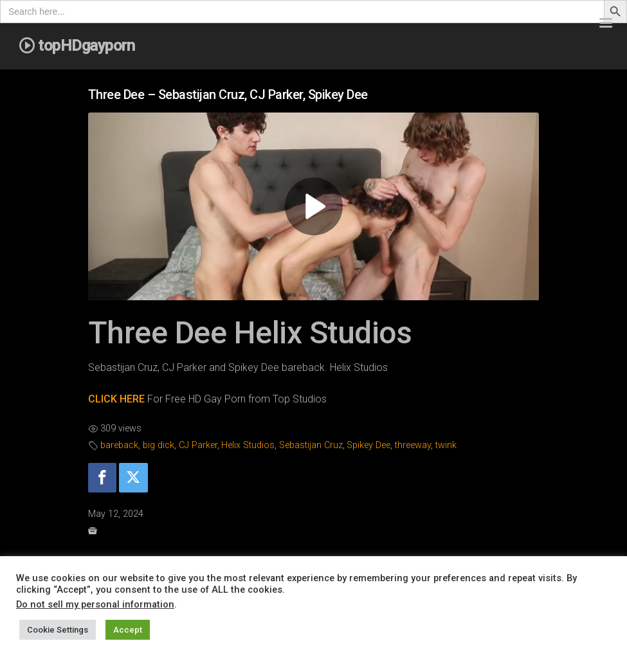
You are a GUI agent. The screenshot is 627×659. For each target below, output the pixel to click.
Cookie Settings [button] (57, 630)
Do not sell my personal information (95, 604)
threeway (413, 445)
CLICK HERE (116, 399)
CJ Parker (198, 445)
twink (446, 445)
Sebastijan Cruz (311, 445)
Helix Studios (248, 445)
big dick (158, 445)
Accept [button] (127, 630)
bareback (119, 445)
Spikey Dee (368, 445)
